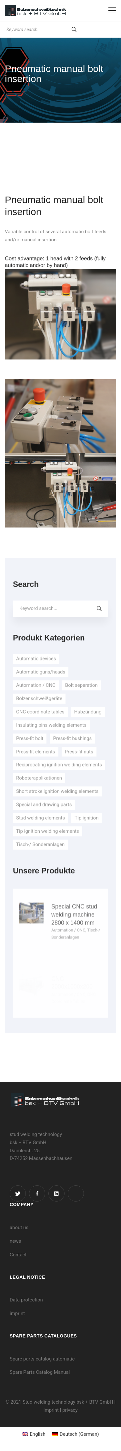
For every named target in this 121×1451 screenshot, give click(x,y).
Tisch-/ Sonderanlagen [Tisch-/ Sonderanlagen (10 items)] (40, 854)
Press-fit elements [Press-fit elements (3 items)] (35, 761)
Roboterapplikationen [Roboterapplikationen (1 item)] (39, 788)
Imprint (51, 1410)
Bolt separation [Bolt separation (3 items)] (81, 695)
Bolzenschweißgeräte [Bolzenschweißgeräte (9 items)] (39, 708)
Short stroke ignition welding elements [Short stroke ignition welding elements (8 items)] (57, 801)
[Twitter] (18, 1193)
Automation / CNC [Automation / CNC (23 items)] (35, 695)
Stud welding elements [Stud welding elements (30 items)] (40, 827)
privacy (69, 1410)
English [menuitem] (37, 1434)
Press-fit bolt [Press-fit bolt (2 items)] (29, 748)
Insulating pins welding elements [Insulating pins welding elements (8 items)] (51, 735)
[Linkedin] (56, 1193)
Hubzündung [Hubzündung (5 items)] (88, 721)
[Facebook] (37, 1193)
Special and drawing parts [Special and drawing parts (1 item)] (44, 814)
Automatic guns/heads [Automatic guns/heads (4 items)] (40, 681)
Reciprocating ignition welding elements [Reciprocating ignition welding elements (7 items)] (59, 774)
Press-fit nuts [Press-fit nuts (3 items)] (79, 761)
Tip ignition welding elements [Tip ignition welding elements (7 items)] (47, 841)
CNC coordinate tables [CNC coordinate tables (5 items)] (40, 721)
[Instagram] (76, 1193)
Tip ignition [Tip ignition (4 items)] (86, 827)
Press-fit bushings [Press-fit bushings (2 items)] (72, 748)
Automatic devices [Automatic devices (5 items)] (36, 668)
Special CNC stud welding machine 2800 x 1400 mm (74, 951)
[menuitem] (34, 1434)
